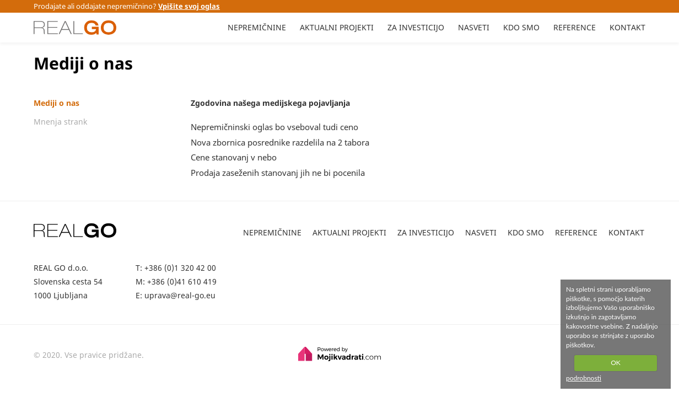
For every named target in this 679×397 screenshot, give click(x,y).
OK (616, 362)
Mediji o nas (56, 103)
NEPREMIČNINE (257, 27)
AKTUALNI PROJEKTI (337, 27)
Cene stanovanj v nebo (234, 157)
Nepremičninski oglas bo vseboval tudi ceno (274, 126)
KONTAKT (627, 27)
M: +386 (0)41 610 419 (176, 281)
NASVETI (473, 27)
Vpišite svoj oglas (189, 6)
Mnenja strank (60, 122)
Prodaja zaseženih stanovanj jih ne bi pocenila (278, 172)
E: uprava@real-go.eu (175, 295)
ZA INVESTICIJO (415, 27)
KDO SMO (521, 27)
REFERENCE (574, 27)
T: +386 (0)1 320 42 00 (176, 267)
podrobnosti (583, 378)
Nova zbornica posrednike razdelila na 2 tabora (280, 142)
